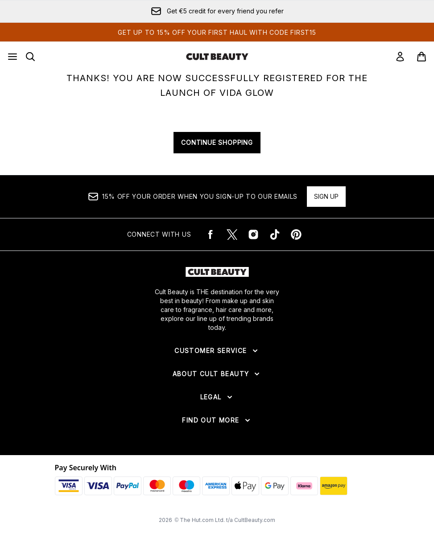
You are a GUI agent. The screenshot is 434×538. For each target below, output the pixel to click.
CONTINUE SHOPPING (217, 142)
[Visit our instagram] (253, 234)
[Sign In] (400, 57)
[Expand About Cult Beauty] (217, 374)
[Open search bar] (30, 56)
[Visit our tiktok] (274, 234)
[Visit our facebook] (210, 234)
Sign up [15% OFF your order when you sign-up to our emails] (326, 196)
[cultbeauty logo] (217, 57)
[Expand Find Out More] (217, 420)
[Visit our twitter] (232, 234)
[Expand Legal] (217, 397)
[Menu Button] (12, 56)
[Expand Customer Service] (216, 350)
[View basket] (421, 56)
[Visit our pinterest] (296, 234)
